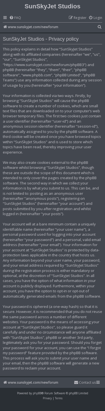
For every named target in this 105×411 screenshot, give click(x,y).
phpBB (37, 393)
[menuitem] (15, 18)
